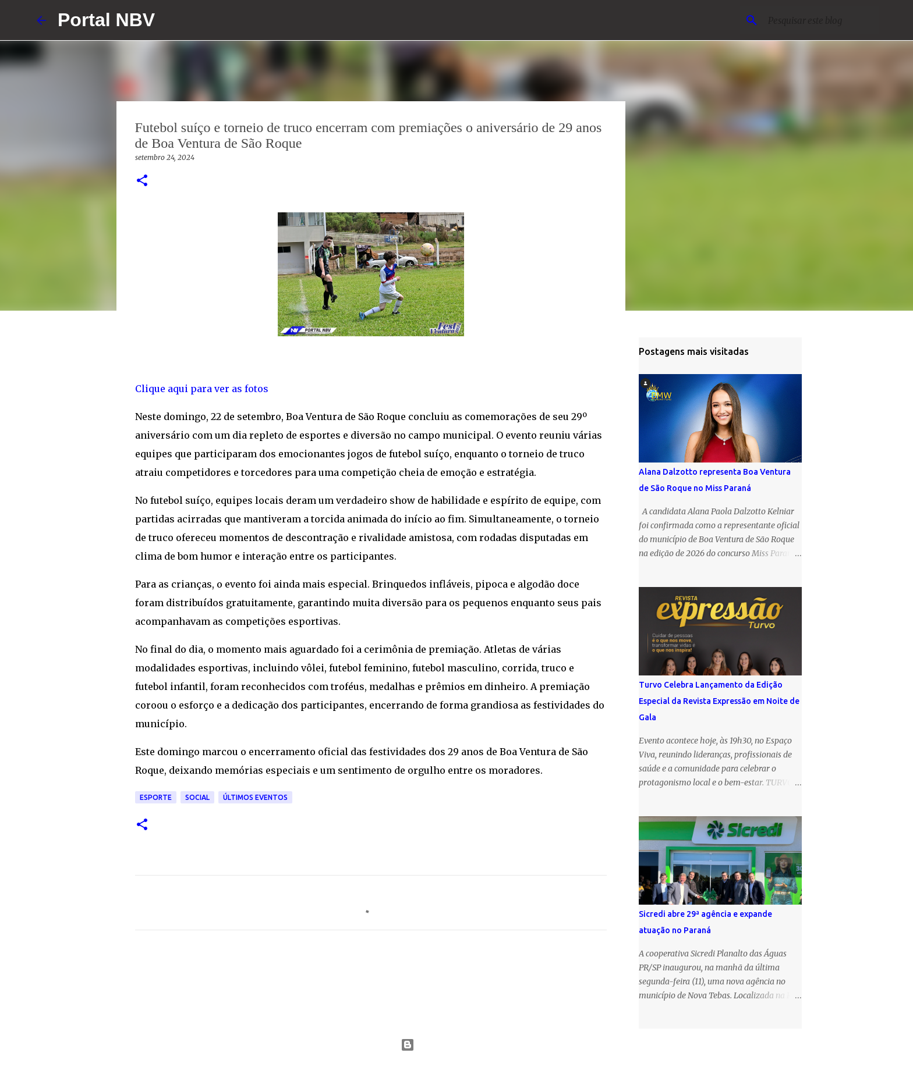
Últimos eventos (255, 797)
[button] (142, 181)
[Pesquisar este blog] (817, 20)
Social (197, 797)
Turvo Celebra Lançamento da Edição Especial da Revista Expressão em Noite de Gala (719, 701)
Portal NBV (106, 19)
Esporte (156, 797)
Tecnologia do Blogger (457, 1045)
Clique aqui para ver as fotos (201, 388)
